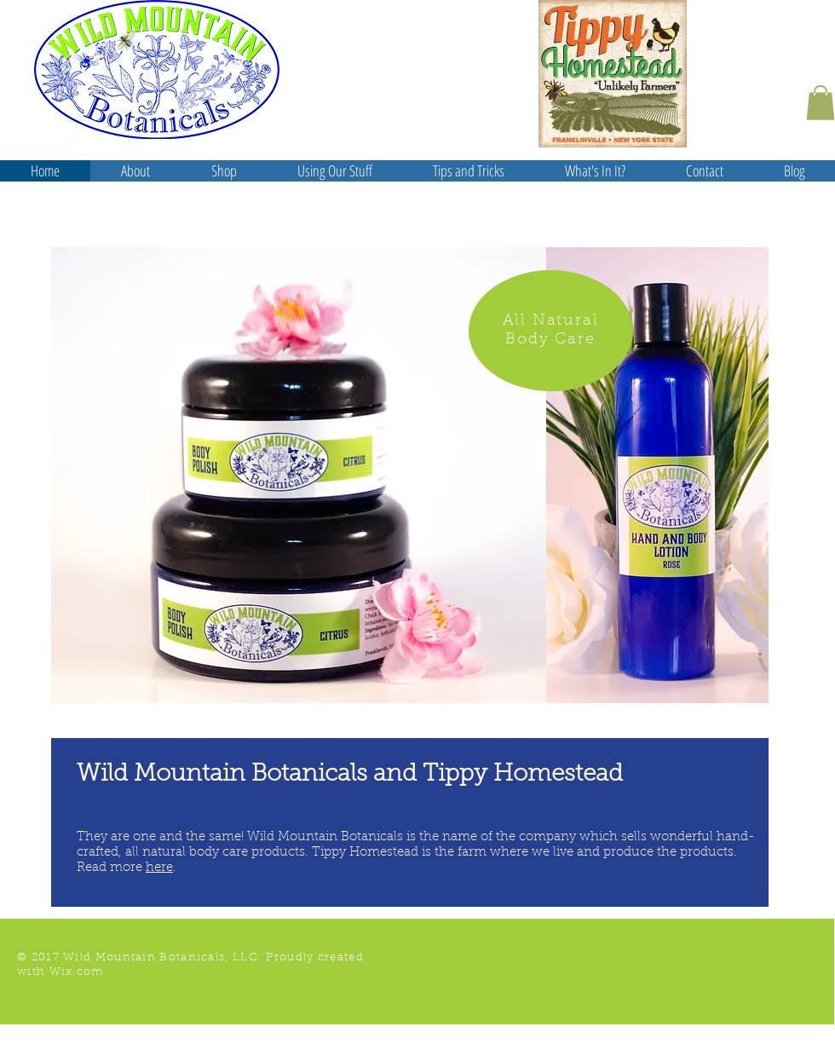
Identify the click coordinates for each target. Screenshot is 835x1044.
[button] (820, 102)
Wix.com (76, 972)
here (159, 868)
